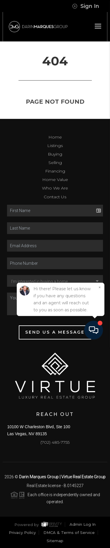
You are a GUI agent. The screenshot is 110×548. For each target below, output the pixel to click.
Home (55, 137)
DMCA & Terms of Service (69, 532)
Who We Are (55, 188)
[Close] (99, 489)
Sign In (85, 6)
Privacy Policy (22, 532)
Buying (55, 154)
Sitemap (55, 540)
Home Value (55, 179)
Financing (55, 171)
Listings (55, 145)
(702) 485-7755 (55, 442)
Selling (55, 162)
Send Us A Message (55, 332)
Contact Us (55, 196)
